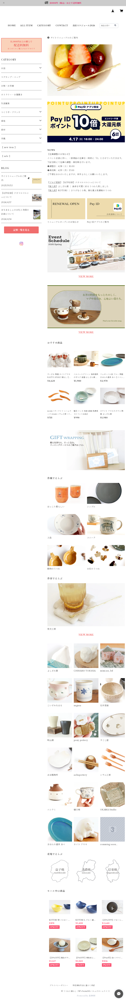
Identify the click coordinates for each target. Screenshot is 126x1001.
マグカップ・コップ (10, 77)
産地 (3, 121)
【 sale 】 (6, 156)
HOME (12, 25)
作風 (3, 138)
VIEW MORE (86, 276)
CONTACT (62, 25)
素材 (3, 130)
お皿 (3, 68)
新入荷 (53, 186)
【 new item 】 (9, 147)
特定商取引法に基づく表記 (84, 985)
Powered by (86, 996)
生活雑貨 (5, 103)
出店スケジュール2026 (84, 25)
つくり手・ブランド (10, 112)
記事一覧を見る (21, 229)
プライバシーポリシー (59, 985)
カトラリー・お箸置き (12, 94)
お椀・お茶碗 (7, 86)
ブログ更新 (55, 182)
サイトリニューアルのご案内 (62, 37)
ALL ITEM (26, 25)
